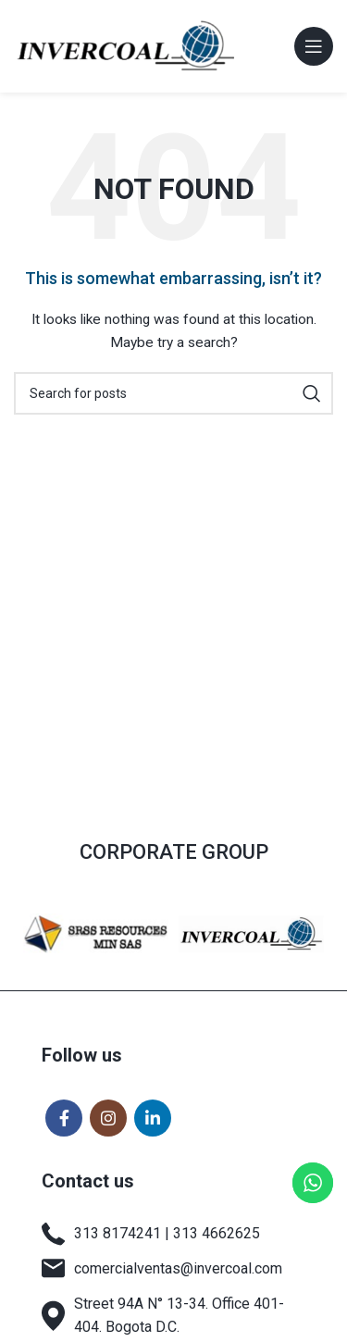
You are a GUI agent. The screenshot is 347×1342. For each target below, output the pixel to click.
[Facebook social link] (63, 1118)
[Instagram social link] (108, 1118)
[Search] (173, 393)
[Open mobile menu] (313, 46)
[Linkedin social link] (152, 1118)
